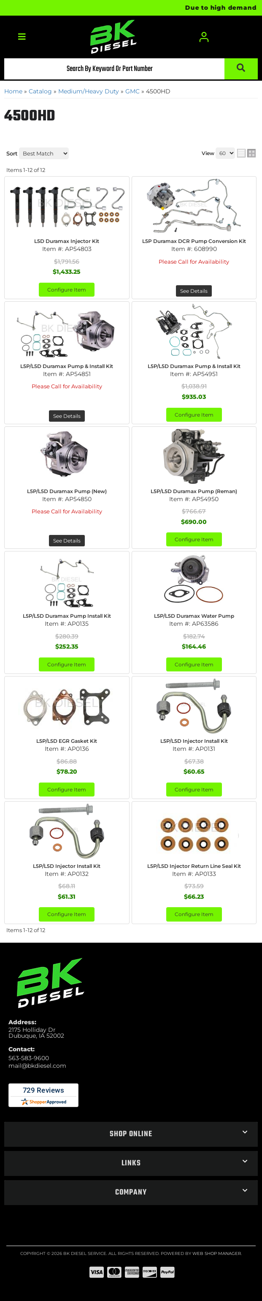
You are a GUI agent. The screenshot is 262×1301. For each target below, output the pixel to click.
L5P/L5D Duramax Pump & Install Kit (66, 366)
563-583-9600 (28, 1058)
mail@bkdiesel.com (37, 1066)
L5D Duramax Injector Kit (66, 241)
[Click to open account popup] (204, 37)
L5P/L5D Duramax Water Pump (194, 616)
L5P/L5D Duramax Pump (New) (67, 491)
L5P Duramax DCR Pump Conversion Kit (194, 241)
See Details (194, 291)
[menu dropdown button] (21, 37)
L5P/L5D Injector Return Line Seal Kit (194, 866)
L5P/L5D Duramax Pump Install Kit (67, 616)
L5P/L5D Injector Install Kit (194, 741)
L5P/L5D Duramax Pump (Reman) (194, 491)
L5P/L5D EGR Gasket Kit (66, 741)
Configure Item (66, 289)
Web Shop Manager (216, 1253)
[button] (131, 68)
